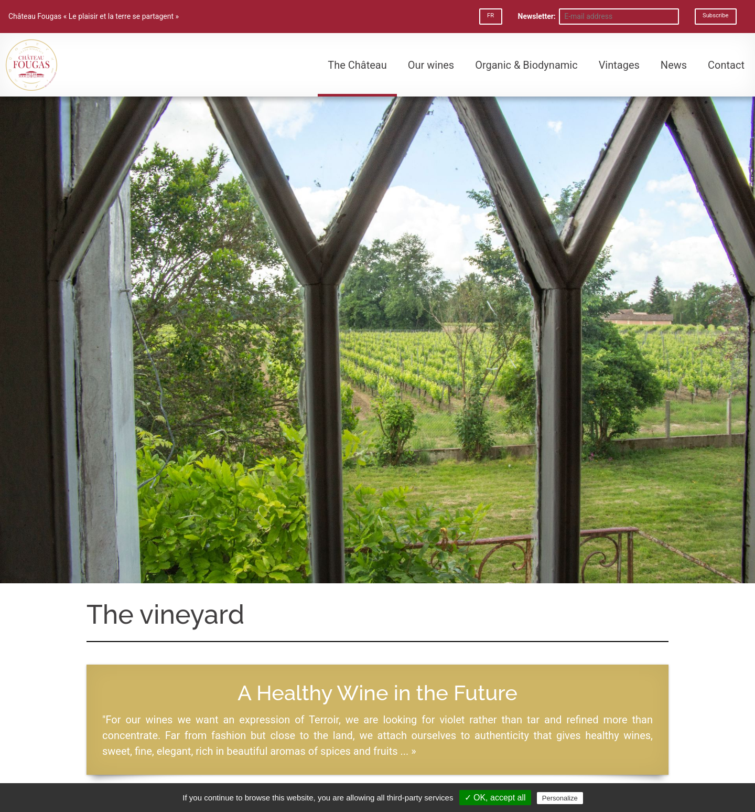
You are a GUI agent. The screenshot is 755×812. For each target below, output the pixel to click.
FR (490, 15)
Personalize (560, 798)
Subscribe (715, 15)
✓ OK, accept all (495, 797)
